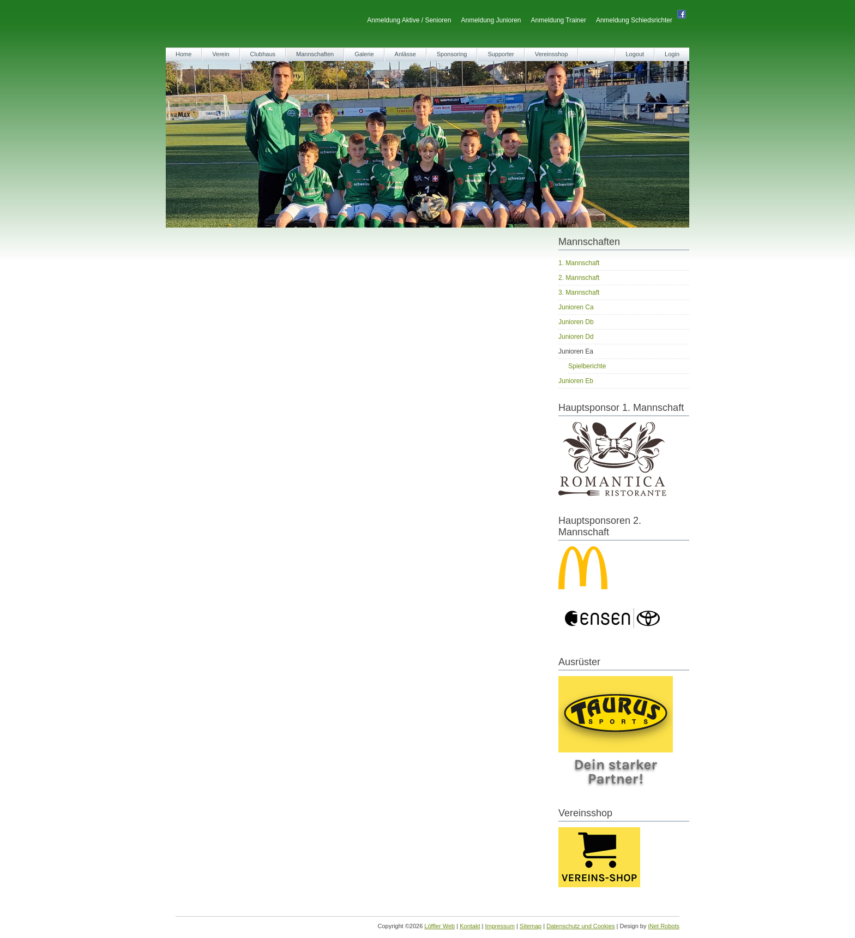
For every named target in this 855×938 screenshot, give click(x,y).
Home (183, 54)
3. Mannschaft (578, 292)
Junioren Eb (575, 381)
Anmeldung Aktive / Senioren (409, 20)
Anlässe (405, 54)
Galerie (364, 54)
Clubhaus (262, 54)
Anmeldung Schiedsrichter (634, 20)
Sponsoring (452, 54)
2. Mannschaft (578, 278)
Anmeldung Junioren (491, 20)
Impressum (499, 926)
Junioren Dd (576, 336)
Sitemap (530, 926)
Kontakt (470, 926)
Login (672, 54)
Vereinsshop (551, 54)
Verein (220, 54)
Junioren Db (576, 322)
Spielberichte (587, 366)
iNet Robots (663, 926)
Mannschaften (315, 54)
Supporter (500, 54)
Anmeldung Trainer (558, 20)
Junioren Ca (576, 307)
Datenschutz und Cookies (580, 926)
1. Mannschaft (578, 263)
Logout (634, 54)
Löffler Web (439, 926)
